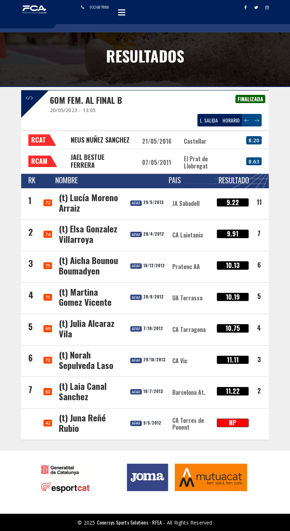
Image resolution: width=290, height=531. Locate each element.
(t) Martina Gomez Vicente (85, 297)
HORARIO (231, 120)
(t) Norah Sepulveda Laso (86, 359)
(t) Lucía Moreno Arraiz (88, 202)
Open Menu (121, 12)
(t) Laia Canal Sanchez (83, 391)
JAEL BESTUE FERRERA (87, 161)
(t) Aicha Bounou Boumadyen (88, 265)
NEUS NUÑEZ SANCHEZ (100, 139)
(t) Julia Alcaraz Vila (86, 328)
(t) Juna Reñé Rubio (82, 422)
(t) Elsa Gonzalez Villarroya (88, 233)
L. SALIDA (209, 120)
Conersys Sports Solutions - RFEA (129, 522)
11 (259, 202)
